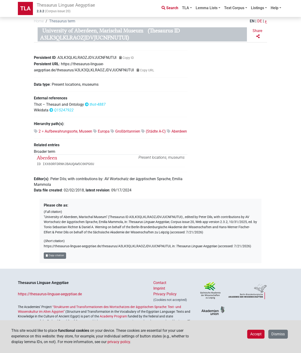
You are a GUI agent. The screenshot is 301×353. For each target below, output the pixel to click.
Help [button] (274, 8)
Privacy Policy (165, 294)
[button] (258, 33)
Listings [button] (257, 8)
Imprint (159, 288)
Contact (159, 282)
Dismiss (278, 334)
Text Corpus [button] (234, 8)
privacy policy (118, 342)
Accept (255, 334)
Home (39, 21)
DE (259, 21)
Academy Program (113, 316)
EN (252, 21)
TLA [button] (185, 8)
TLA (25, 8)
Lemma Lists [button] (207, 8)
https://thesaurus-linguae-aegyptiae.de (50, 294)
